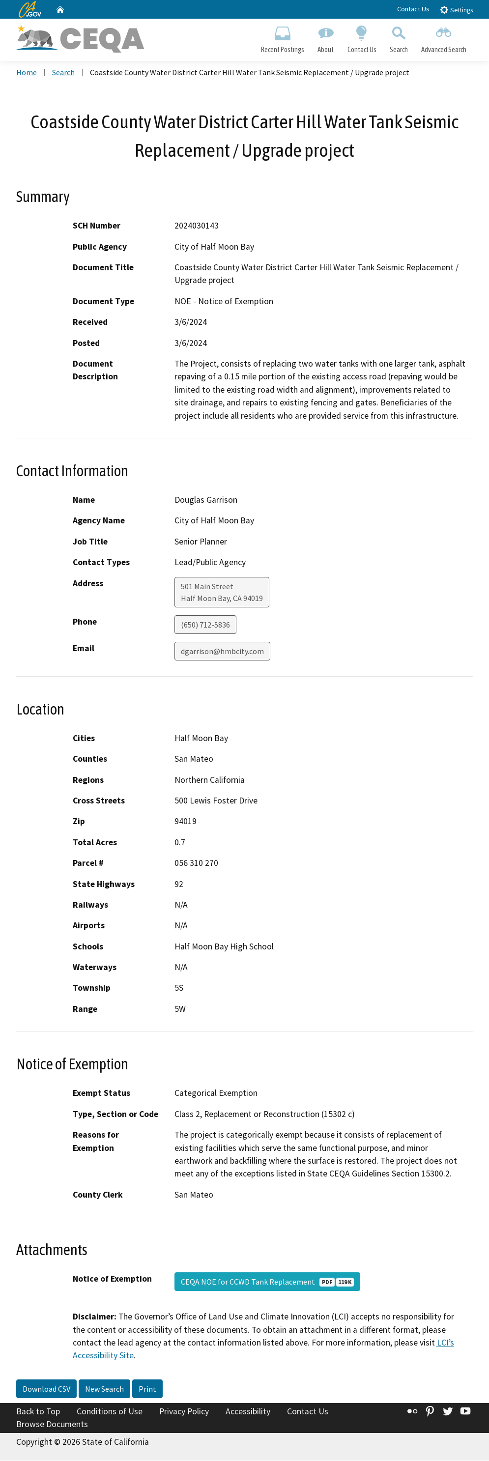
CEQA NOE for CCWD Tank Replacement (267, 1283)
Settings (456, 9)
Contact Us (413, 8)
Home (26, 73)
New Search (104, 1390)
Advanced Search (443, 37)
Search (398, 37)
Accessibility (248, 1412)
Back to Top (38, 1412)
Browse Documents (52, 1424)
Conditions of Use (110, 1412)
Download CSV (46, 1390)
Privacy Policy (184, 1412)
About (326, 37)
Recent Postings (283, 37)
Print (147, 1390)
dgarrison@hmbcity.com (222, 652)
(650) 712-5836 (205, 625)
